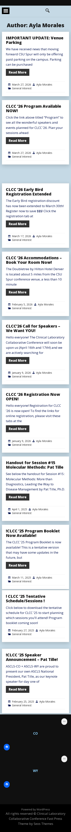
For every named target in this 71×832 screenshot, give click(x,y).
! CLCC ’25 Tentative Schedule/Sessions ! (25, 626)
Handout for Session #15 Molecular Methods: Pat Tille (34, 499)
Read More (18, 72)
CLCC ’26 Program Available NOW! (33, 108)
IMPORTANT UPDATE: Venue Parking (34, 40)
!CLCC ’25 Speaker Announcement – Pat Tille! (32, 691)
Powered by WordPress (35, 809)
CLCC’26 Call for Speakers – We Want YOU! (33, 363)
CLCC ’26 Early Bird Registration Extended (28, 226)
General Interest (22, 88)
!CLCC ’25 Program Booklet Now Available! (33, 567)
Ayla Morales (44, 84)
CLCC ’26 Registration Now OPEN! (33, 431)
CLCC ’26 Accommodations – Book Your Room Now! (34, 294)
